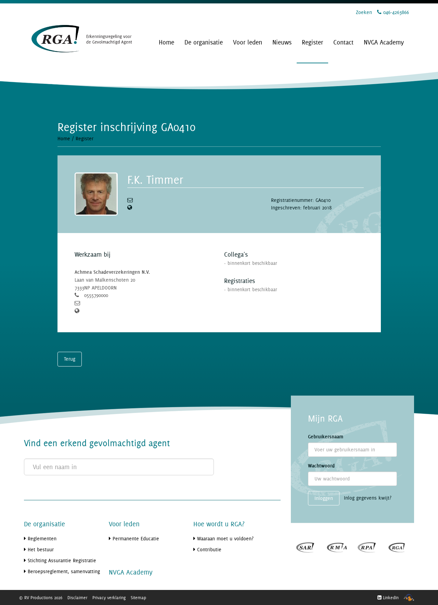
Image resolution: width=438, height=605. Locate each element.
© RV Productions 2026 (40, 597)
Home (63, 138)
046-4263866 (393, 12)
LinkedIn (388, 597)
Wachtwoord (321, 466)
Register (84, 138)
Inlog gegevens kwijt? (367, 498)
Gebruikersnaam (325, 437)
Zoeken (364, 12)
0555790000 (96, 295)
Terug (69, 359)
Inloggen (323, 498)
